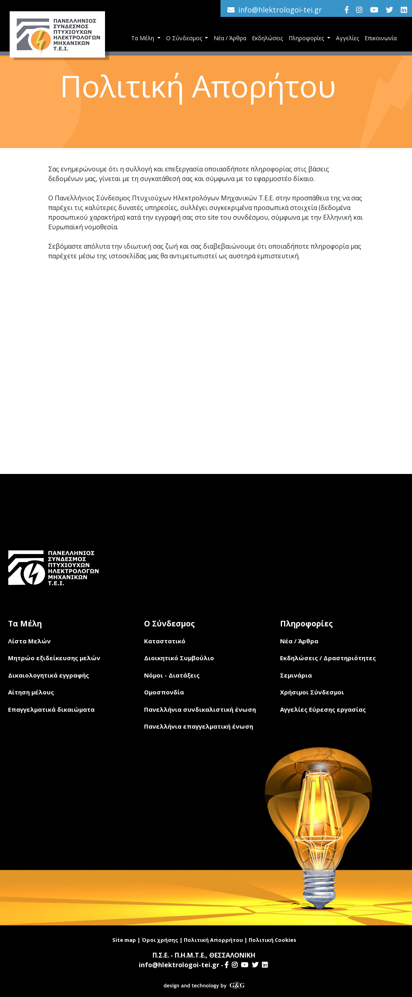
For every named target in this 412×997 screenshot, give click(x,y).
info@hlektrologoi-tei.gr (280, 9)
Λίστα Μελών (29, 641)
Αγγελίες (347, 38)
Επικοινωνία (381, 38)
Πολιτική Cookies (272, 939)
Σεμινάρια (296, 675)
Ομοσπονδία (164, 692)
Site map (124, 939)
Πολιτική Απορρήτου (213, 939)
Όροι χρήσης (160, 939)
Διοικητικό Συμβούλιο (179, 658)
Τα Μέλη (143, 38)
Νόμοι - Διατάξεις (172, 675)
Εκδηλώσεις (267, 38)
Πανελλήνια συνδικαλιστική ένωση (200, 709)
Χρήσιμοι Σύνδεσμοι (312, 692)
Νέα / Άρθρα (230, 38)
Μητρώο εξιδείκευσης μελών (54, 658)
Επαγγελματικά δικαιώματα (51, 709)
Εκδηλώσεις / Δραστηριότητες (328, 658)
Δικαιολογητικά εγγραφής (48, 675)
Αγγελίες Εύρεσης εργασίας (323, 709)
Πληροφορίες (306, 38)
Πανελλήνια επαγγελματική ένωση (198, 726)
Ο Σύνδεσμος (185, 38)
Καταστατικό (164, 641)
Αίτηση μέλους (31, 692)
